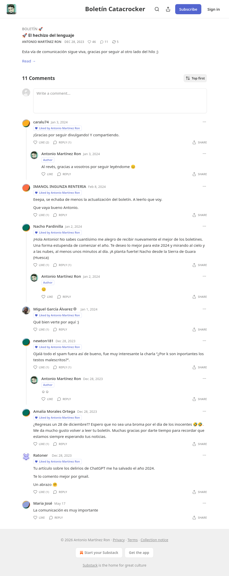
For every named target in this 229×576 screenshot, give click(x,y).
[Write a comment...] (120, 101)
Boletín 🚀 (32, 28)
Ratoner (40, 455)
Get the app (139, 552)
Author (48, 160)
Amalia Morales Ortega (54, 411)
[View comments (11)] (104, 42)
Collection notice (154, 539)
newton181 (43, 340)
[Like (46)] (91, 42)
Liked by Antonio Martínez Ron (57, 128)
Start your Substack (98, 552)
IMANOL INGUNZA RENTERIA (59, 186)
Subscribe (188, 9)
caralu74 (41, 121)
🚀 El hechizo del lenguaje (48, 35)
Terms (132, 539)
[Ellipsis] (204, 122)
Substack (90, 565)
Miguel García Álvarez (53, 308)
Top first (195, 78)
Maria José (42, 503)
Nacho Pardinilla (48, 226)
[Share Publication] (168, 9)
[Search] (157, 9)
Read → (29, 60)
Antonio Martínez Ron (41, 42)
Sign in (213, 9)
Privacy (119, 539)
